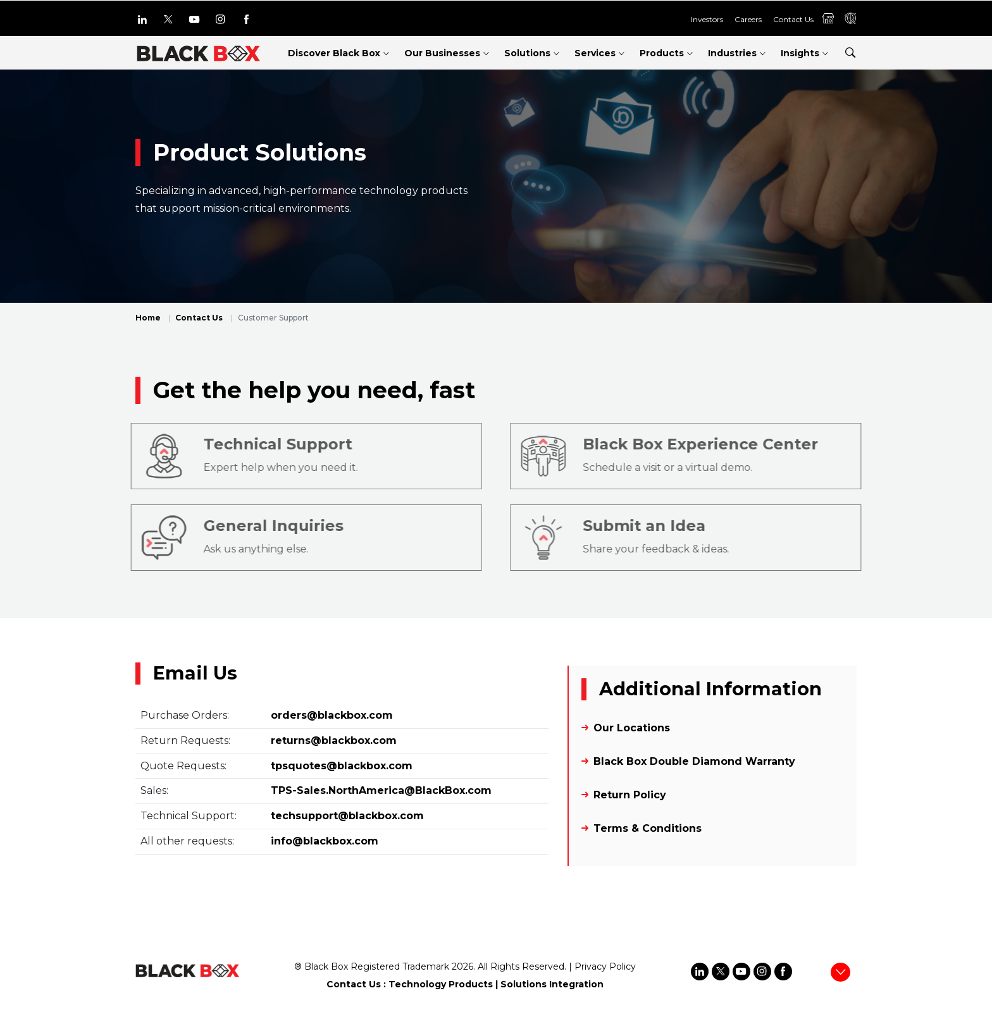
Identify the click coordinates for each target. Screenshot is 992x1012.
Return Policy (629, 795)
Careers (748, 19)
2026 (462, 966)
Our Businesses (442, 53)
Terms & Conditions (647, 828)
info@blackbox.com (324, 841)
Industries (732, 53)
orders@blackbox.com (332, 715)
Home (148, 317)
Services (595, 53)
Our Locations (631, 728)
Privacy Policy (605, 966)
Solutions (527, 53)
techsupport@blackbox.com (347, 816)
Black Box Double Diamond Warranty (694, 761)
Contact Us (793, 19)
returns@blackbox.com (334, 741)
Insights (800, 53)
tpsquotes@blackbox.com (341, 766)
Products (662, 53)
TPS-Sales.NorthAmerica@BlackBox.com (381, 790)
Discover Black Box (334, 53)
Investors (707, 19)
